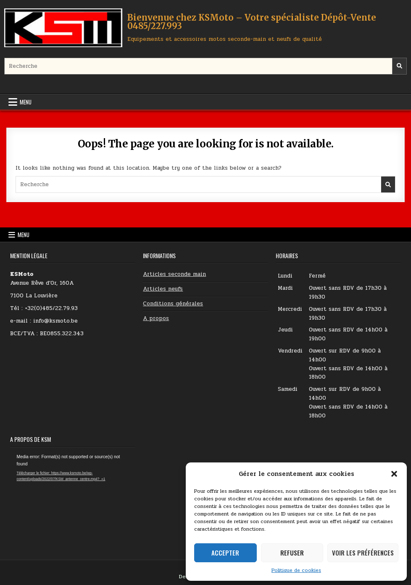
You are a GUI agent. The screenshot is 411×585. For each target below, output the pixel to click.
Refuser (292, 552)
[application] (72, 489)
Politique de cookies (296, 570)
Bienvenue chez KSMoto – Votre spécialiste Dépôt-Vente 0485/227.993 (251, 21)
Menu (26, 102)
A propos (156, 318)
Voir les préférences (363, 552)
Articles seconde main (174, 274)
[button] (394, 474)
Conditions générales (173, 303)
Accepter (225, 552)
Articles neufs (163, 289)
